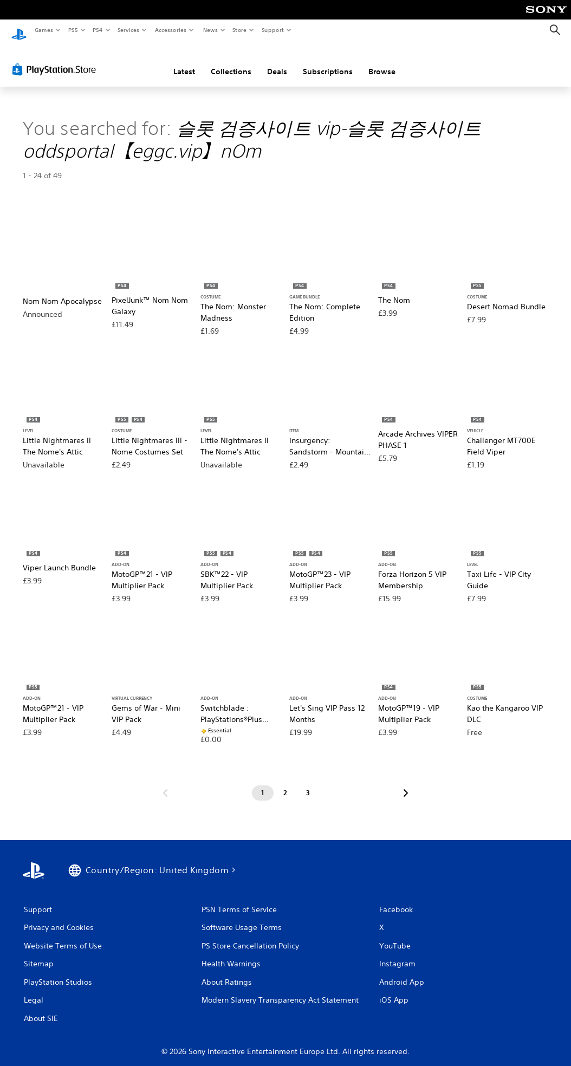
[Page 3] (308, 782)
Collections (231, 61)
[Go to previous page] (165, 783)
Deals (277, 61)
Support (273, 30)
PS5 (73, 30)
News (210, 30)
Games (43, 30)
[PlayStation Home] (19, 30)
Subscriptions (328, 61)
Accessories (170, 30)
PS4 (97, 30)
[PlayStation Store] (56, 59)
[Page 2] (285, 782)
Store (239, 30)
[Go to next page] (406, 783)
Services (129, 30)
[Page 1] (263, 782)
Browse (381, 61)
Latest (184, 61)
